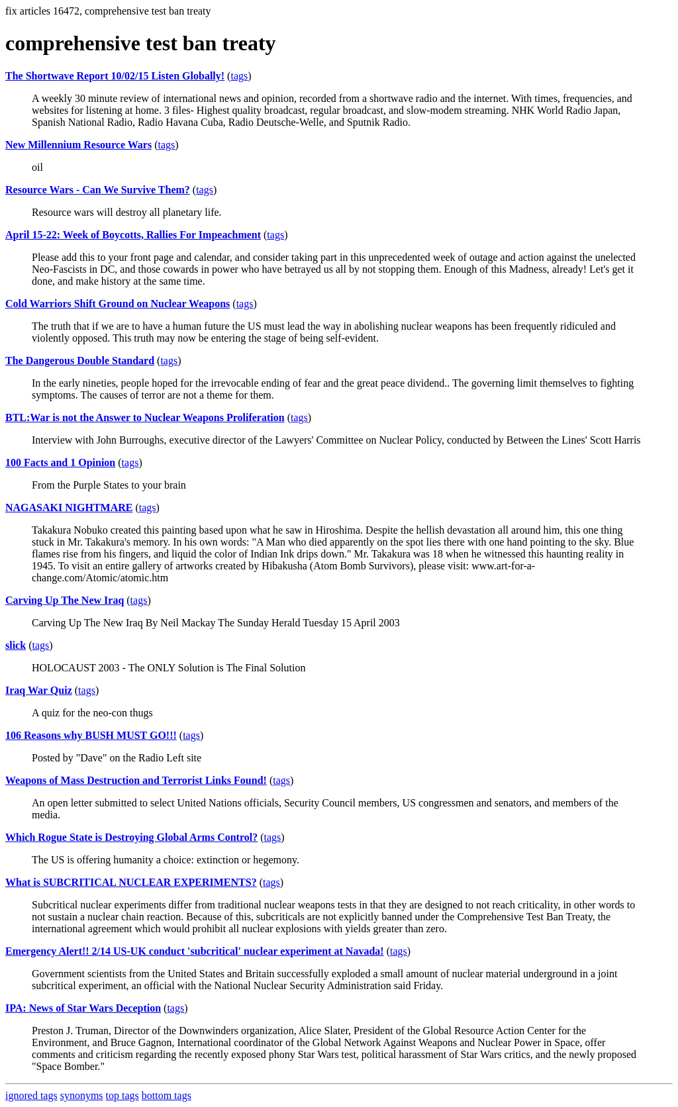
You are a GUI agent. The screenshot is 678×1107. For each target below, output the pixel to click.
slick (15, 645)
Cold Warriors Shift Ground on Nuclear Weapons (117, 303)
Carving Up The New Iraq (64, 600)
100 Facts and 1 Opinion (60, 462)
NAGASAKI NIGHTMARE (68, 507)
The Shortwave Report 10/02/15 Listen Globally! (114, 75)
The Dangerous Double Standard (79, 360)
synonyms (81, 1095)
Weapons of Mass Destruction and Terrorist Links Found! (136, 780)
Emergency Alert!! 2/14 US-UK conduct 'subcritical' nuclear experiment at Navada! (194, 951)
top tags (122, 1095)
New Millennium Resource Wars (78, 144)
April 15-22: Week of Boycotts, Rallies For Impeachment (133, 234)
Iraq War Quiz (38, 690)
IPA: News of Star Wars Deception (83, 1008)
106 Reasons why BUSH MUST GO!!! (91, 735)
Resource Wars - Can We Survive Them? (97, 189)
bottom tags (166, 1095)
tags (239, 75)
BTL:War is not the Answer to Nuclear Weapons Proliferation (145, 417)
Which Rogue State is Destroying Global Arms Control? (131, 837)
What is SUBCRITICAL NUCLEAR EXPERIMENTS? (131, 882)
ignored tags (31, 1095)
